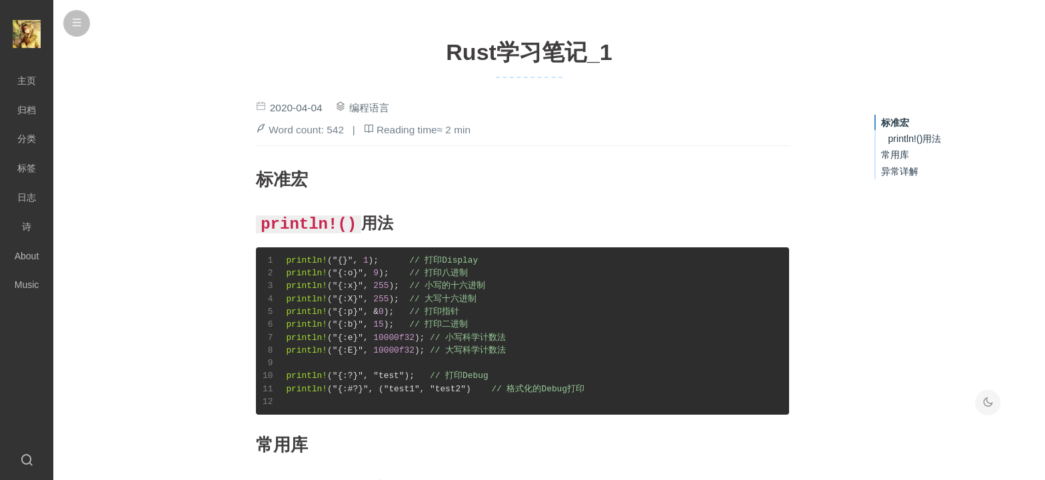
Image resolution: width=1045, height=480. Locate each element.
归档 (26, 110)
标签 (26, 168)
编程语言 (369, 107)
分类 (26, 138)
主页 (26, 80)
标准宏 (895, 122)
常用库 (895, 154)
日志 (26, 197)
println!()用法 (914, 138)
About (27, 256)
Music (27, 284)
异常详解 (899, 171)
